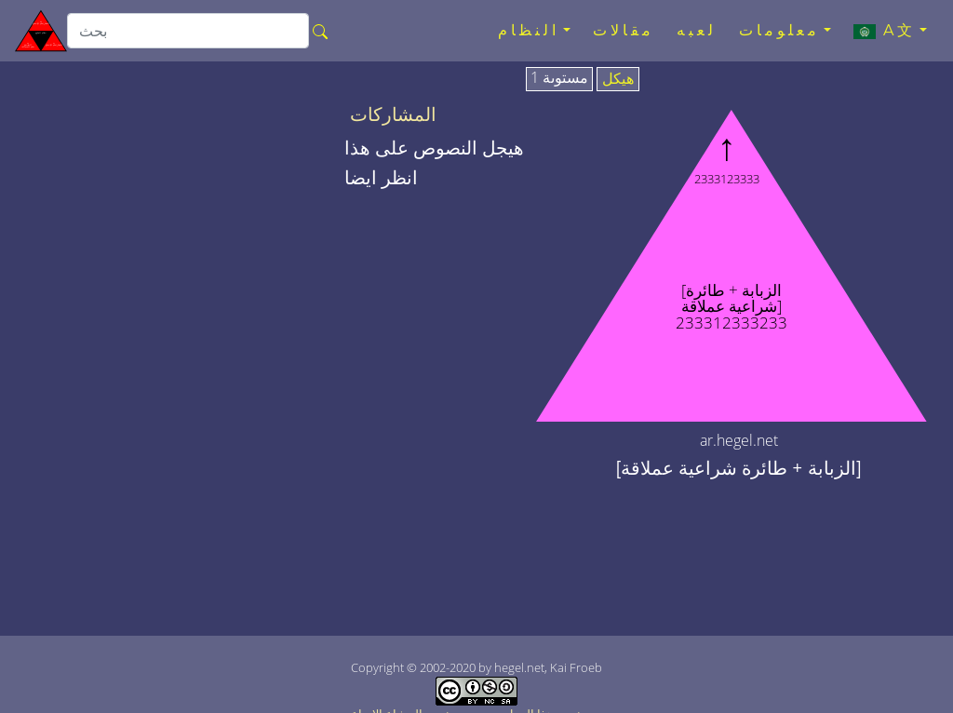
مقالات (623, 30)
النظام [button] (528, 30)
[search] (188, 30)
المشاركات (393, 114)
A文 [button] (884, 30)
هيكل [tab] (618, 79)
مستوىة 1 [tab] (559, 78)
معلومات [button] (779, 30)
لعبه (697, 30)
